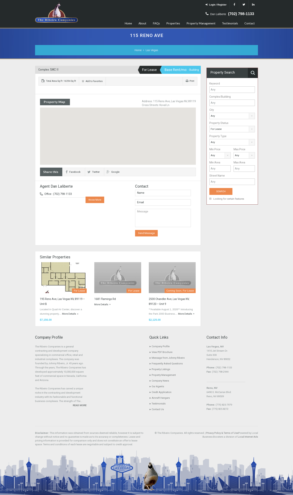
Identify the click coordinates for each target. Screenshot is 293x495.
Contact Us (158, 409)
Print (190, 81)
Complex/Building (220, 96)
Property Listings (161, 369)
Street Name (217, 175)
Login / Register (216, 4)
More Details (70, 313)
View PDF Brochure (162, 352)
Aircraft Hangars (161, 397)
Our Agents (158, 386)
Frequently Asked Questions (167, 363)
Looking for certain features (226, 198)
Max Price (239, 149)
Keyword (214, 83)
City (211, 109)
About (142, 23)
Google (112, 171)
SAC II (54, 69)
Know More (95, 199)
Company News (160, 380)
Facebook (73, 171)
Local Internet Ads (248, 436)
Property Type (218, 136)
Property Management (201, 23)
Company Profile (161, 346)
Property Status (218, 123)
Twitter (93, 171)
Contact (249, 23)
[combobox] (232, 116)
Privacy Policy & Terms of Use (222, 433)
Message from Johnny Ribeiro (168, 357)
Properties (173, 23)
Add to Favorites (92, 81)
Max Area (239, 162)
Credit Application (161, 392)
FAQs (156, 23)
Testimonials (230, 23)
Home (128, 23)
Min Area (214, 162)
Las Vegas (152, 50)
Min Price (214, 149)
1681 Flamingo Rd (105, 299)
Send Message (146, 233)
